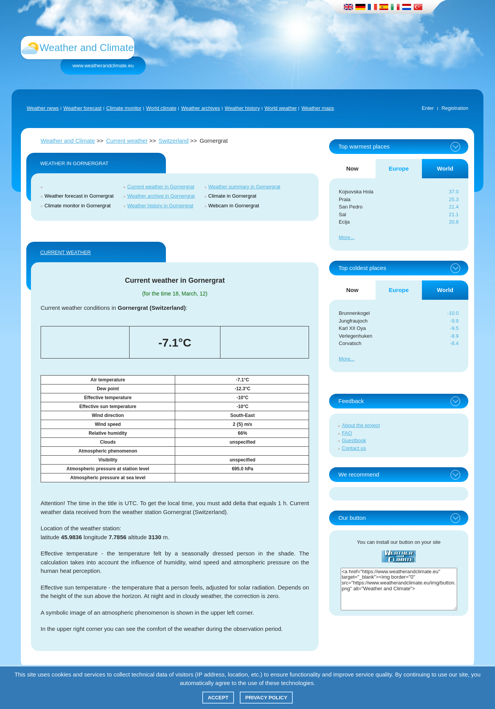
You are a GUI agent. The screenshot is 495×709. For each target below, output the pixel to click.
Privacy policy (266, 697)
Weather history (242, 108)
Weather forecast (82, 108)
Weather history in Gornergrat (160, 205)
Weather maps (317, 108)
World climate (161, 108)
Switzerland (174, 140)
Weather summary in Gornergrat (244, 187)
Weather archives (200, 108)
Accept (218, 697)
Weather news (43, 108)
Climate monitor (124, 108)
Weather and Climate (68, 140)
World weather (281, 108)
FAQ (347, 433)
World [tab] (445, 168)
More (344, 237)
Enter (428, 108)
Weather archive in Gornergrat (161, 196)
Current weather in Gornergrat (160, 187)
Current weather (127, 140)
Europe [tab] (399, 168)
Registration (455, 108)
